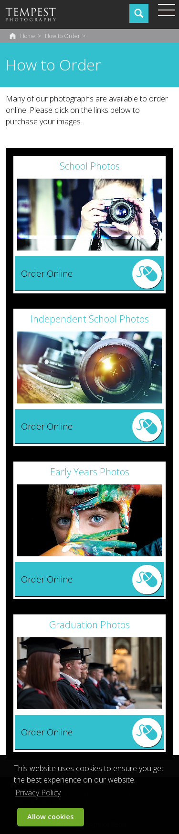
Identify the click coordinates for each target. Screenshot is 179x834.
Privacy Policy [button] (38, 792)
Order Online (47, 273)
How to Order (62, 36)
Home (28, 36)
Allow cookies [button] (50, 816)
